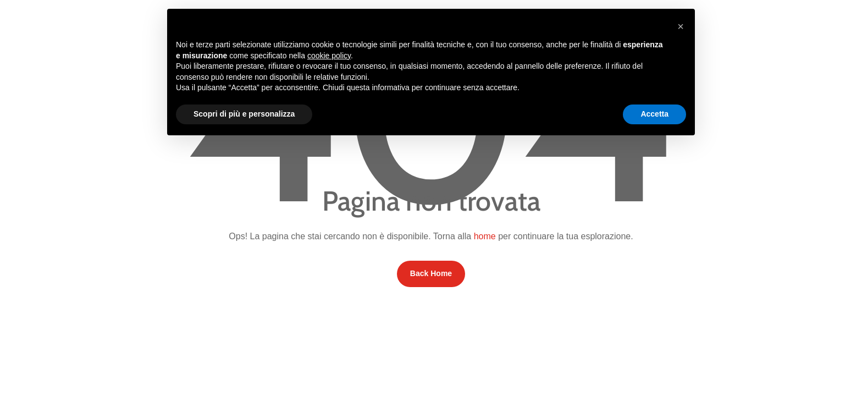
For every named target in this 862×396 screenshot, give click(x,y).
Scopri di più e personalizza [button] (244, 113)
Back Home (431, 273)
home (485, 236)
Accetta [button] (654, 113)
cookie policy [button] (329, 55)
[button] (680, 26)
